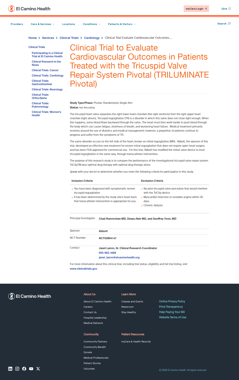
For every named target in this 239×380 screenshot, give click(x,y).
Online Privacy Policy (172, 301)
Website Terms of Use (172, 317)
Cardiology (92, 38)
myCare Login (196, 8)
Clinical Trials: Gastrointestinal (42, 82)
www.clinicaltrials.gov (83, 268)
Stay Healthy (128, 312)
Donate (88, 352)
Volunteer (89, 368)
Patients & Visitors (120, 24)
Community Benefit (95, 347)
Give (226, 8)
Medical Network (93, 323)
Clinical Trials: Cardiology (47, 75)
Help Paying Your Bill (172, 312)
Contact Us (90, 312)
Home (32, 38)
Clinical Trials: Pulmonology (40, 105)
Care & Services (41, 24)
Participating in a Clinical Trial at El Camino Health (47, 54)
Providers (17, 24)
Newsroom (127, 306)
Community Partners (95, 341)
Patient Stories (92, 363)
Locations (68, 24)
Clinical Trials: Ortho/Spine (40, 96)
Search (224, 23)
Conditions (90, 24)
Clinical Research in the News (46, 63)
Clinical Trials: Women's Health (46, 113)
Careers (88, 306)
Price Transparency (171, 306)
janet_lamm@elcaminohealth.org (119, 257)
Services (48, 38)
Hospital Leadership (95, 317)
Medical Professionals (96, 357)
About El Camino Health (97, 301)
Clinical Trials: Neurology (47, 89)
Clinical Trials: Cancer (45, 70)
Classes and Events (132, 301)
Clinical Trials (69, 38)
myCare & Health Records (136, 341)
